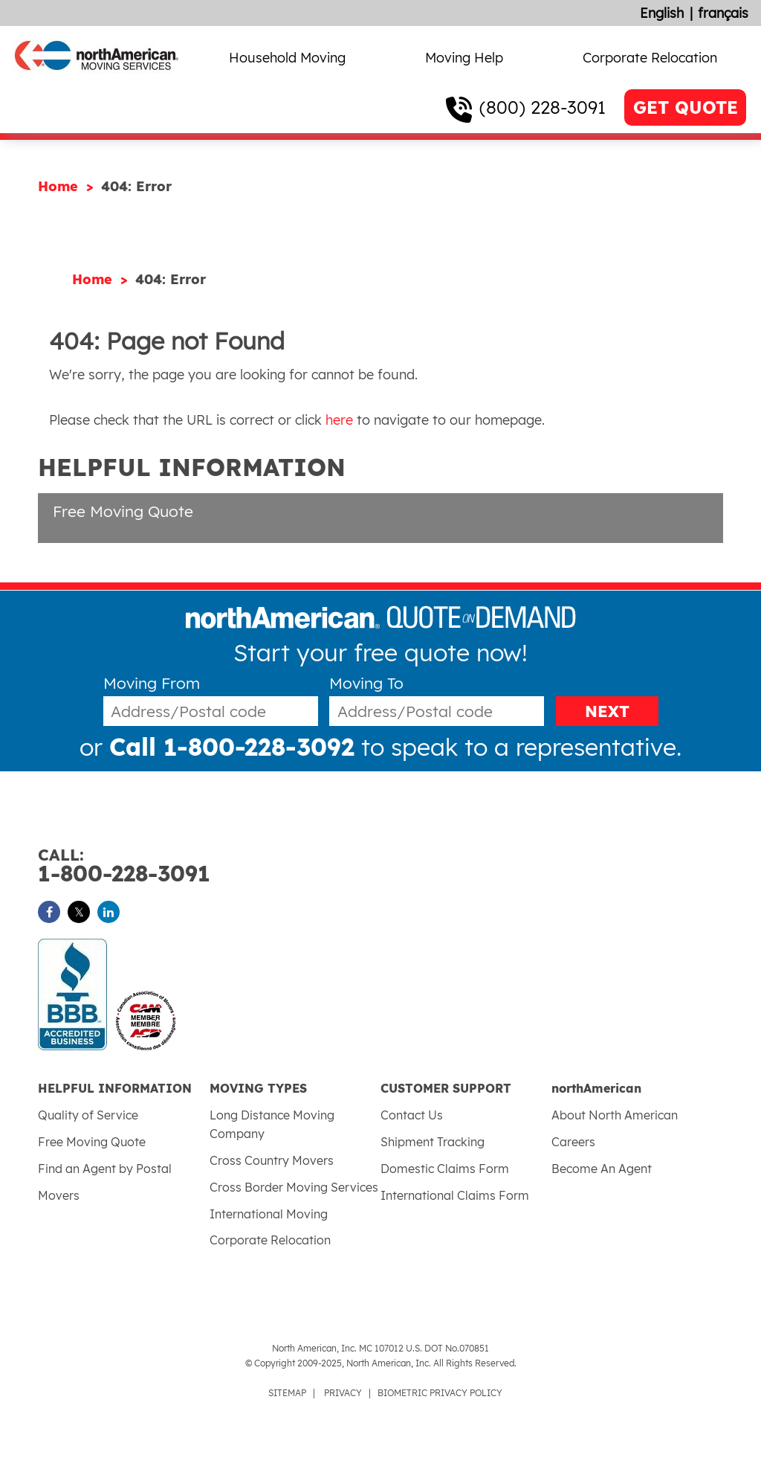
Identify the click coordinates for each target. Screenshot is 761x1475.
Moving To (366, 683)
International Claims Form (454, 1195)
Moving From (151, 683)
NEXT (607, 711)
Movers (59, 1195)
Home (60, 186)
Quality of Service (88, 1115)
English (662, 13)
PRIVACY (343, 1392)
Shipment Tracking (432, 1141)
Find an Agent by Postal (105, 1168)
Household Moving (287, 57)
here (339, 419)
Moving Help (464, 57)
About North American (614, 1115)
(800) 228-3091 (542, 107)
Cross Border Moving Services (294, 1187)
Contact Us (411, 1115)
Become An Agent (601, 1168)
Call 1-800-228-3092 (231, 747)
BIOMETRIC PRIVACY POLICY (440, 1392)
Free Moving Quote (123, 511)
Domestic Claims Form (444, 1168)
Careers (573, 1141)
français (723, 13)
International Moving (269, 1213)
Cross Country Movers (272, 1160)
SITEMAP (287, 1392)
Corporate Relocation (650, 57)
